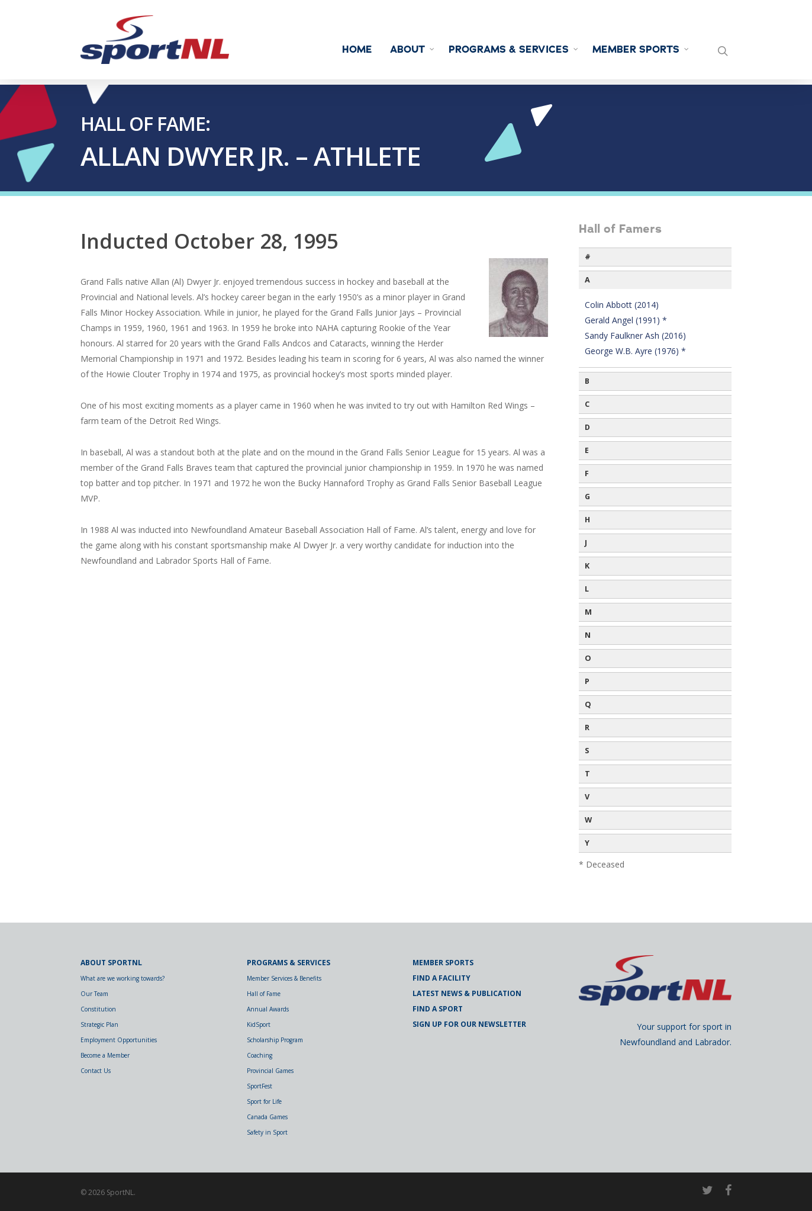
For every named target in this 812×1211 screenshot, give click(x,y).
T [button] (587, 774)
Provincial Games (270, 1071)
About (413, 49)
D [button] (587, 427)
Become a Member (105, 1055)
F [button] (587, 473)
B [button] (587, 381)
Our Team (94, 994)
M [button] (588, 612)
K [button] (587, 566)
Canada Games (267, 1117)
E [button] (587, 450)
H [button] (587, 520)
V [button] (587, 797)
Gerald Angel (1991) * (626, 320)
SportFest (259, 1086)
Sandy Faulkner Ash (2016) (635, 335)
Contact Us (95, 1071)
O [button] (588, 658)
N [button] (588, 635)
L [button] (587, 589)
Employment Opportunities (118, 1040)
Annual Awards (268, 1009)
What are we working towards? (122, 978)
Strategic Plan (99, 1024)
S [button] (587, 751)
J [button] (586, 543)
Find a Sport (438, 1009)
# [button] (588, 257)
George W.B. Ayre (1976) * (635, 350)
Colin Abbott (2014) (622, 304)
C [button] (587, 404)
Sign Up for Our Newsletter (469, 1024)
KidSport (258, 1024)
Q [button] (588, 704)
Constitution (98, 1009)
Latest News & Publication (467, 993)
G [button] (587, 497)
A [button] (587, 280)
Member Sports (641, 49)
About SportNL (111, 963)
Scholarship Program (275, 1040)
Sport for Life (264, 1101)
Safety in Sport (267, 1132)
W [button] (588, 820)
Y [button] (587, 843)
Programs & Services (514, 49)
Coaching (259, 1055)
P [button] (587, 681)
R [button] (587, 727)
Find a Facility (442, 978)
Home (357, 49)
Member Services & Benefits (284, 978)
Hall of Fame (264, 994)
